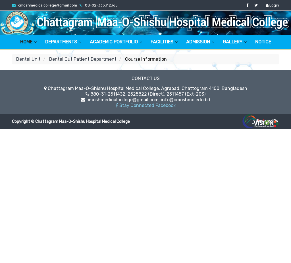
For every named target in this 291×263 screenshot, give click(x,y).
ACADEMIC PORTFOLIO (114, 42)
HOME (26, 42)
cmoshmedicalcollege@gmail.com (47, 5)
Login (272, 5)
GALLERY (232, 42)
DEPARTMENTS (61, 42)
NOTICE (263, 42)
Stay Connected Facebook (146, 105)
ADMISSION (198, 42)
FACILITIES (162, 42)
